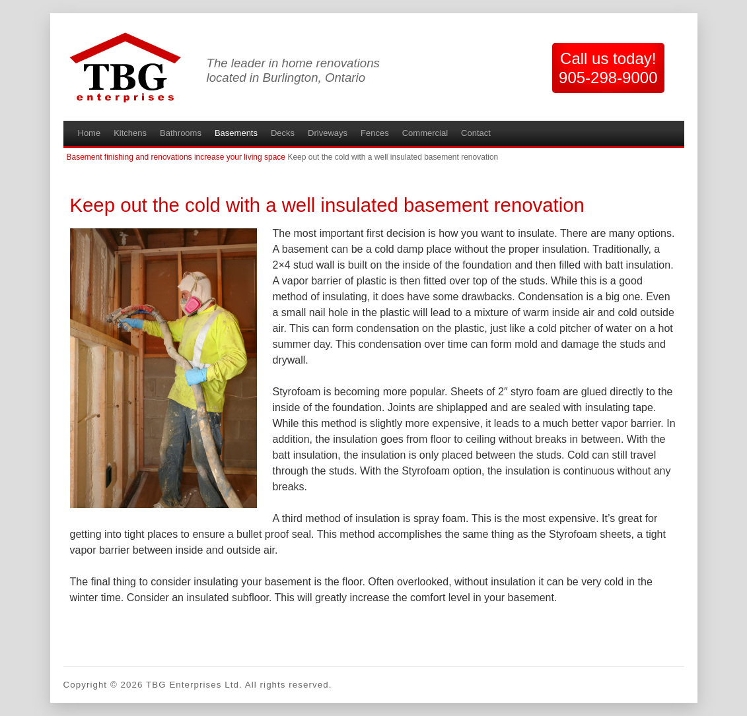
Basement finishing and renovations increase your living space (176, 157)
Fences (375, 133)
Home (89, 133)
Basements (236, 133)
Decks (283, 133)
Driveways (327, 133)
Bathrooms (180, 133)
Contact (476, 133)
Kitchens (130, 133)
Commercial (425, 133)
